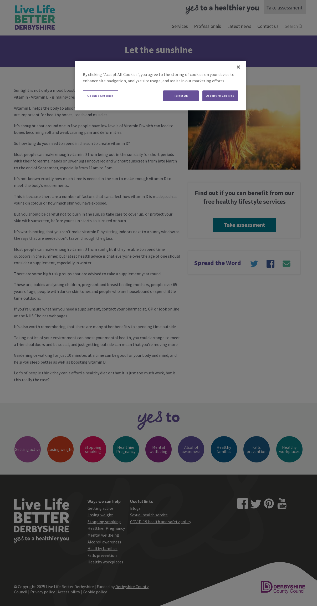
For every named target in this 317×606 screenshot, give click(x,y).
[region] (160, 86)
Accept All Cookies (220, 96)
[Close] (238, 67)
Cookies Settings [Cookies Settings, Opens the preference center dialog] (100, 96)
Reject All (181, 96)
